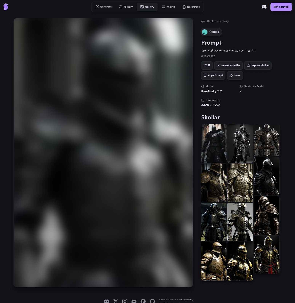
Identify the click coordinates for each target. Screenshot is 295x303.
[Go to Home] (5, 7)
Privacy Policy (186, 299)
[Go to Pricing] (168, 7)
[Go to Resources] (191, 7)
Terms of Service (167, 299)
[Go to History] (126, 7)
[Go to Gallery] (147, 7)
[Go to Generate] (103, 7)
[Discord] (264, 7)
